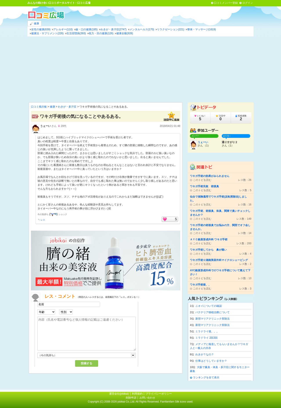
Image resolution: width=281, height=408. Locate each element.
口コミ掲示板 (39, 106)
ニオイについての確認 (208, 305)
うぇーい (45, 126)
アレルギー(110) (63, 29)
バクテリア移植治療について (212, 312)
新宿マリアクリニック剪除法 (212, 318)
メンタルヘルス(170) (142, 29)
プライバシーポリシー (159, 393)
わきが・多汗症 (67, 106)
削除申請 (131, 397)
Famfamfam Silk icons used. (176, 401)
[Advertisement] (140, 69)
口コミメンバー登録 (226, 2)
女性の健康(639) (40, 29)
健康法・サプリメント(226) (47, 33)
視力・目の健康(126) (101, 33)
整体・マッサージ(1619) (201, 29)
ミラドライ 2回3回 (206, 337)
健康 (34, 23)
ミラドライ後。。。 (207, 331)
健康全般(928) (124, 33)
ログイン (247, 2)
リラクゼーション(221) (170, 29)
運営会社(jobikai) (119, 393)
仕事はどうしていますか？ (211, 360)
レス (43, 220)
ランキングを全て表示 (206, 377)
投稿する (86, 363)
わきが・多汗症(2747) (114, 29)
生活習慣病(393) (76, 33)
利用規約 (137, 393)
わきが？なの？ (204, 354)
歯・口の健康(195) (86, 29)
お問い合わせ (147, 397)
